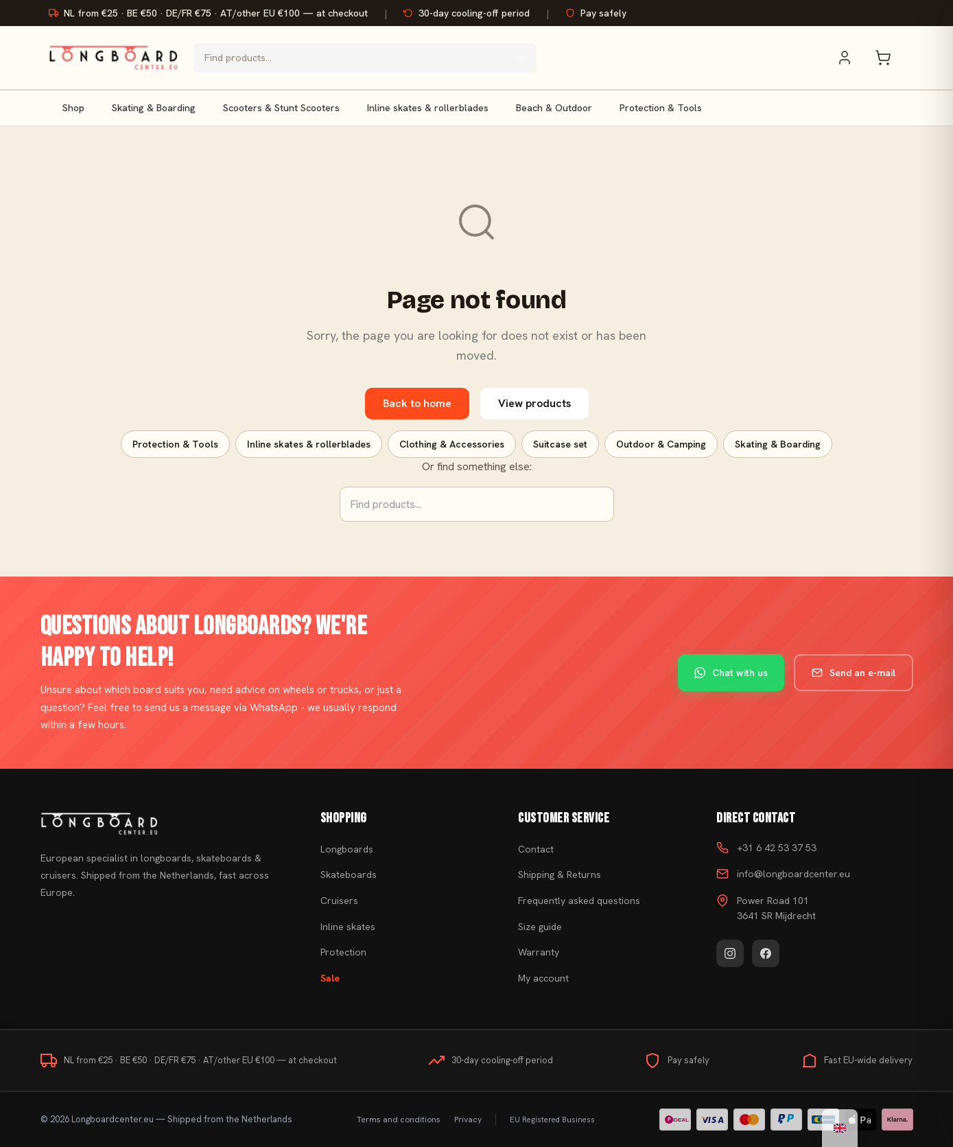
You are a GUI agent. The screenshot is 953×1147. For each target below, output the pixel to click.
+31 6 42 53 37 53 (776, 848)
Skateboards (348, 874)
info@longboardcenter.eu (793, 874)
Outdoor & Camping (661, 444)
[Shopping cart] (890, 58)
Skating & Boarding (154, 108)
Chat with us (731, 673)
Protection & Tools (661, 108)
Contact (536, 849)
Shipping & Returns (559, 874)
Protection (343, 952)
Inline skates (347, 926)
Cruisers (339, 900)
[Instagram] (730, 953)
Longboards (346, 849)
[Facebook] (765, 953)
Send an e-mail (853, 673)
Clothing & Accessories (451, 444)
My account (543, 978)
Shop (73, 108)
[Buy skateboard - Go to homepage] (113, 58)
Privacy (468, 1119)
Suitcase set (560, 444)
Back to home (417, 403)
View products (534, 403)
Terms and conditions (398, 1119)
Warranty (538, 952)
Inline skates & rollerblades (428, 108)
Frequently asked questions (579, 900)
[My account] (851, 58)
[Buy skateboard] (163, 823)
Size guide (540, 926)
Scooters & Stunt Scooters (281, 108)
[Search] (520, 57)
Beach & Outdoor (554, 108)
